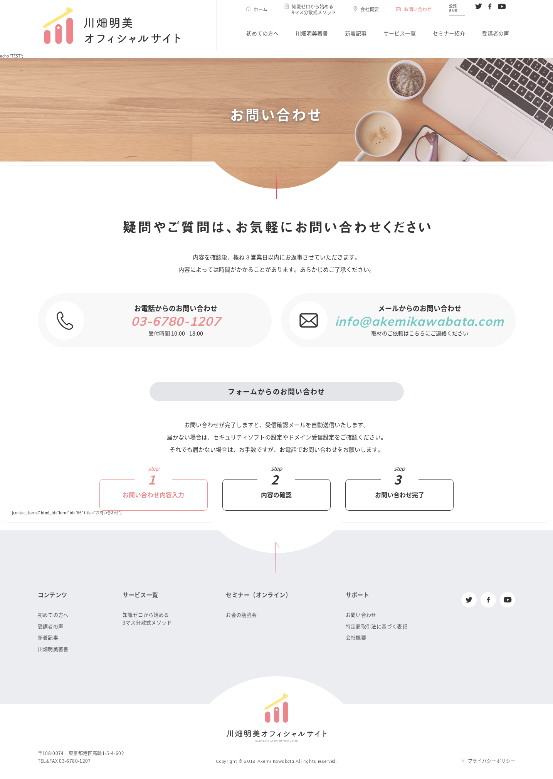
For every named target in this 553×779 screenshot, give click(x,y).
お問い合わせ (418, 9)
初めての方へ (262, 33)
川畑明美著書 (312, 33)
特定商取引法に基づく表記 (377, 626)
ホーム (260, 9)
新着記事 (355, 33)
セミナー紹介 (449, 33)
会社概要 (369, 9)
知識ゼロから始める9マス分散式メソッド (314, 9)
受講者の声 (495, 33)
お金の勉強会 (241, 614)
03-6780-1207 (176, 321)
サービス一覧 (399, 33)
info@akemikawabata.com (419, 321)
